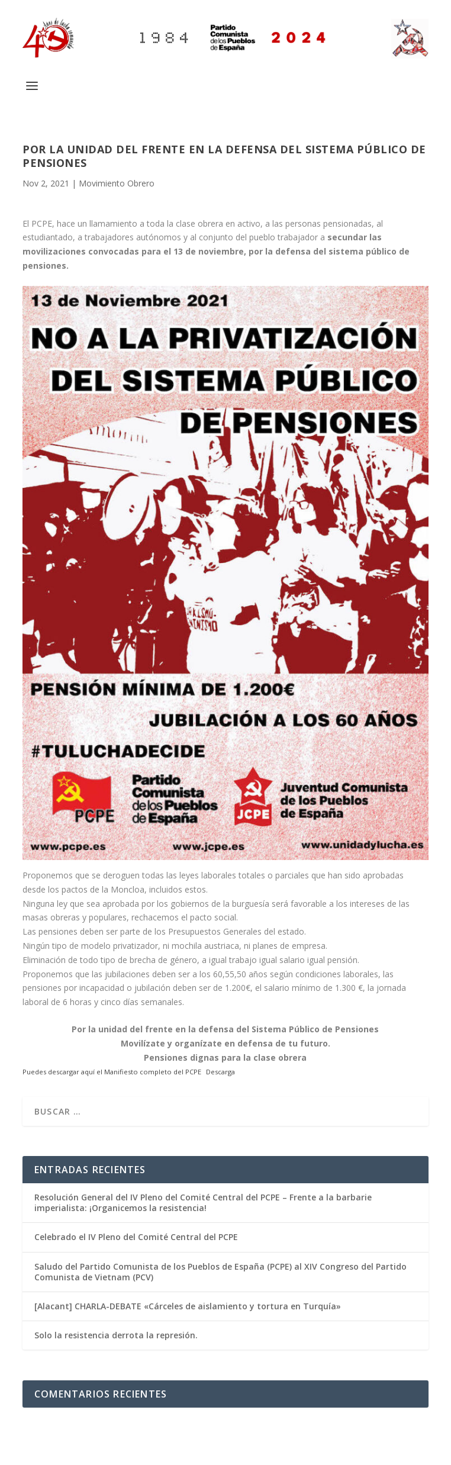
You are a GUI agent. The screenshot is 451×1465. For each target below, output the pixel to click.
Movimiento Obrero (116, 183)
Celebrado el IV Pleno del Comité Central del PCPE (136, 1236)
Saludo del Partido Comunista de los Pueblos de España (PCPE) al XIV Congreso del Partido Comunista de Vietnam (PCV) (220, 1272)
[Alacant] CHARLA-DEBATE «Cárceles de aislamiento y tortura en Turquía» (187, 1306)
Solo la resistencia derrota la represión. (116, 1335)
